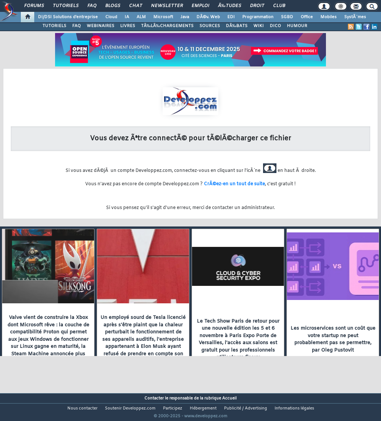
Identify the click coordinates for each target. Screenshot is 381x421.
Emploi (200, 6)
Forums (34, 6)
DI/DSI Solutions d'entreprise (68, 17)
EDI (231, 17)
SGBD (287, 17)
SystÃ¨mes (355, 17)
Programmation (257, 17)
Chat (135, 6)
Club (279, 6)
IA (127, 17)
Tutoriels (65, 6)
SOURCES (209, 26)
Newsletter (166, 6)
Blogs (113, 6)
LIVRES (127, 26)
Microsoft (163, 17)
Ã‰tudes (229, 6)
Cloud (111, 17)
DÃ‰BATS (236, 26)
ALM (141, 17)
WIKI (258, 26)
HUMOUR (297, 26)
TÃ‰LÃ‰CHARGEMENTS (167, 26)
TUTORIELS (54, 26)
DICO (275, 26)
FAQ (92, 6)
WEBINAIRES (100, 26)
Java (184, 17)
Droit (257, 6)
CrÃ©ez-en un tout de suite (234, 184)
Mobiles (328, 17)
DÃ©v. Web (208, 17)
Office (307, 17)
